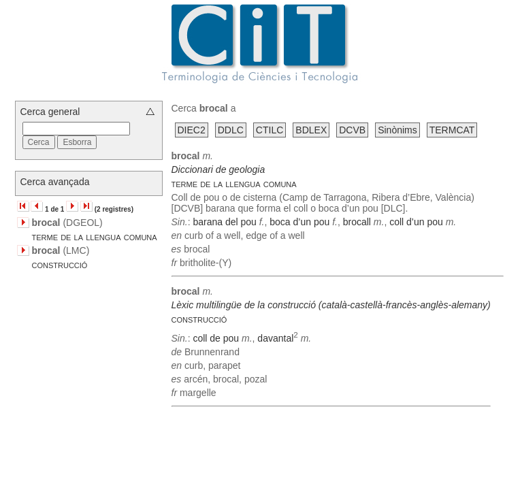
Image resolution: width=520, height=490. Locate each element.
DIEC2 (192, 130)
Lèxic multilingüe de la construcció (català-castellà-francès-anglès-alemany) (331, 304)
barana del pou (224, 221)
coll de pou (216, 338)
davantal (275, 338)
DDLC (231, 130)
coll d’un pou (416, 221)
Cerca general (50, 111)
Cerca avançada (55, 181)
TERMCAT (452, 130)
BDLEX (311, 130)
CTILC (269, 130)
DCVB (352, 130)
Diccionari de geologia (218, 169)
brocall (357, 221)
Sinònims (397, 130)
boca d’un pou (299, 221)
